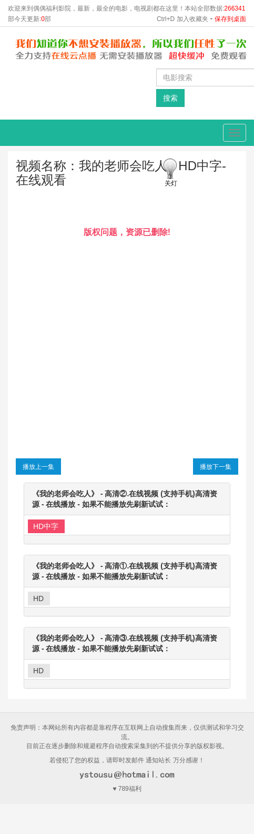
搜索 (170, 98)
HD (38, 598)
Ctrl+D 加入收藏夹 (182, 19)
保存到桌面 (230, 19)
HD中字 (45, 526)
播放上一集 (38, 466)
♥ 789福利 (127, 788)
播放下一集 (215, 466)
